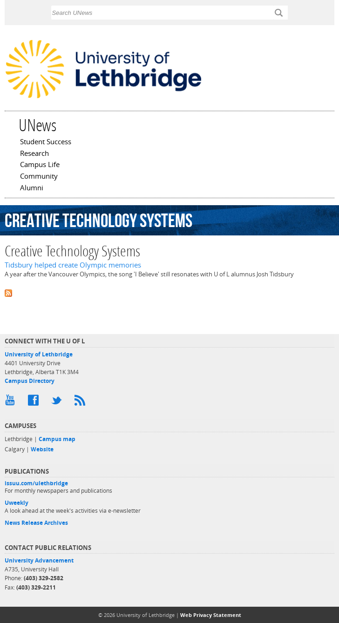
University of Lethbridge (39, 354)
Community (39, 177)
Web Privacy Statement (210, 614)
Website (42, 449)
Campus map (57, 438)
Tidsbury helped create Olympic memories (73, 265)
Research (34, 154)
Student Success (45, 142)
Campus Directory (29, 380)
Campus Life (40, 165)
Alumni (31, 188)
